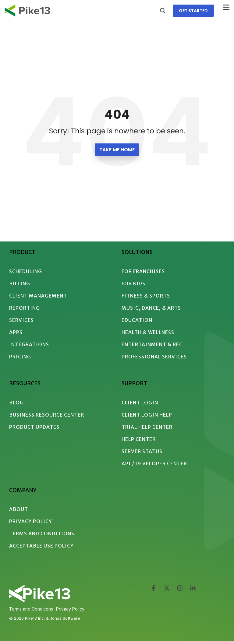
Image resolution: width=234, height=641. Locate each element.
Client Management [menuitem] (38, 296)
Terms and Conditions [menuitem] (41, 533)
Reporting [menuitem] (24, 308)
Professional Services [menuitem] (154, 357)
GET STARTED (193, 11)
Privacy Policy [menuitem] (30, 521)
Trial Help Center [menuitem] (147, 427)
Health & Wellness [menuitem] (148, 332)
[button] (226, 7)
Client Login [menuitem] (140, 403)
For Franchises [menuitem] (143, 271)
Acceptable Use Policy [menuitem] (41, 546)
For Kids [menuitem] (133, 283)
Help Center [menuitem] (139, 439)
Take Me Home (117, 149)
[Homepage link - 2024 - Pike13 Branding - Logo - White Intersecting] (39, 600)
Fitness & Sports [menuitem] (146, 296)
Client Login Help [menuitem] (147, 415)
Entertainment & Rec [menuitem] (152, 344)
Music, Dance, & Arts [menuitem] (151, 308)
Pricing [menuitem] (20, 357)
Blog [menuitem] (16, 403)
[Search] (163, 11)
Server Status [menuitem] (142, 451)
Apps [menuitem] (16, 332)
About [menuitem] (18, 509)
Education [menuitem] (137, 320)
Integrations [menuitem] (29, 344)
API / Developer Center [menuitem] (154, 463)
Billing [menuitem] (19, 283)
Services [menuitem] (21, 320)
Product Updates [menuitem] (34, 427)
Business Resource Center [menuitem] (46, 415)
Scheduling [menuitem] (25, 271)
